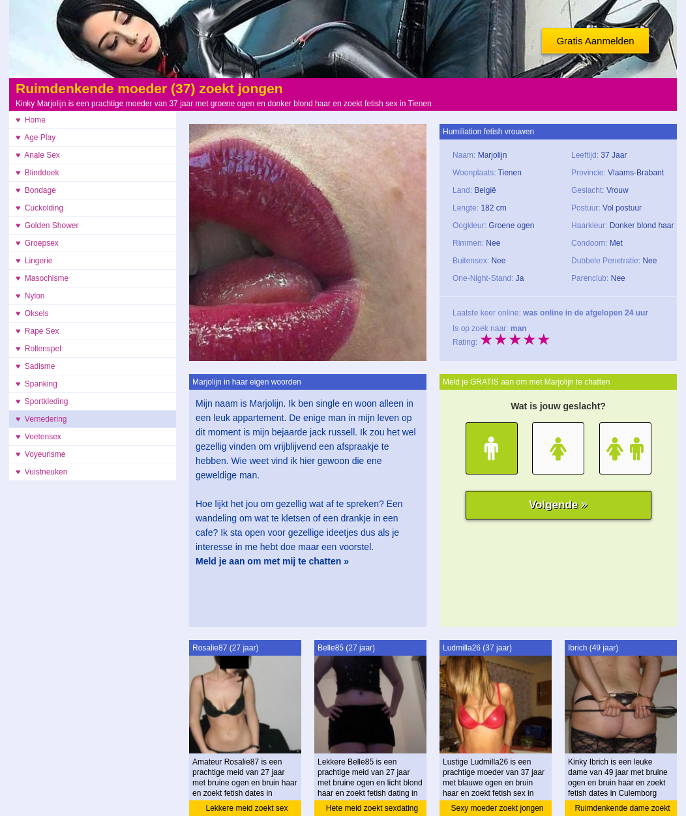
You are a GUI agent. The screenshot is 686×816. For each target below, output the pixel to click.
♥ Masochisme (42, 278)
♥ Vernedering (41, 419)
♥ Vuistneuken (41, 471)
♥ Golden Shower (47, 225)
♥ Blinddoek (37, 172)
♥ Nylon (30, 295)
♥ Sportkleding (42, 401)
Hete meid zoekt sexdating (372, 808)
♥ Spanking (36, 383)
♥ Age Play (35, 137)
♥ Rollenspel (38, 348)
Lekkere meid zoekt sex (246, 808)
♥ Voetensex (38, 436)
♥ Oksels (32, 313)
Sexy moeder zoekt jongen (497, 808)
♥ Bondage (36, 190)
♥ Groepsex (37, 243)
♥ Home (31, 119)
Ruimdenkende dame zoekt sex (622, 810)
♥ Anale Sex (38, 155)
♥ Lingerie (34, 260)
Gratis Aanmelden (595, 40)
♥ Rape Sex (37, 331)
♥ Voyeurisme (41, 454)
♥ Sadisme (35, 366)
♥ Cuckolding (39, 207)
